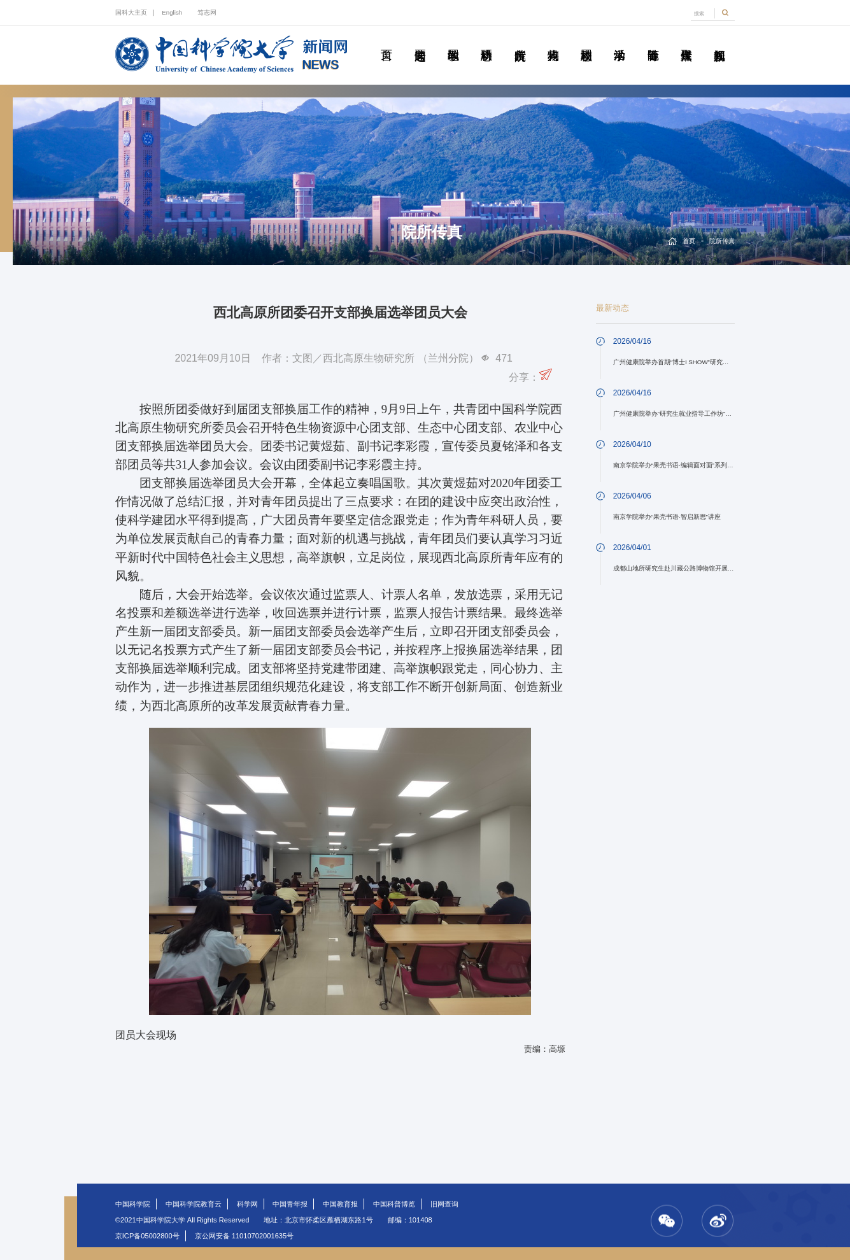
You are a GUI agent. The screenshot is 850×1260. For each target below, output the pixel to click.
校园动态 (586, 41)
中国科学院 (132, 1204)
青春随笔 (653, 41)
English (172, 12)
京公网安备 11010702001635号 (244, 1236)
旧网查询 (444, 1204)
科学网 (247, 1204)
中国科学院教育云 (194, 1204)
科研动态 (486, 41)
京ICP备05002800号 (147, 1236)
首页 (386, 41)
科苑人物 (553, 41)
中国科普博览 (394, 1204)
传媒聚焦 (686, 41)
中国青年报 (290, 1204)
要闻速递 (420, 41)
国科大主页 (131, 12)
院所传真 (519, 41)
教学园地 (453, 41)
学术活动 (619, 41)
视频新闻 (719, 41)
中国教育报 (340, 1204)
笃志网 (206, 12)
